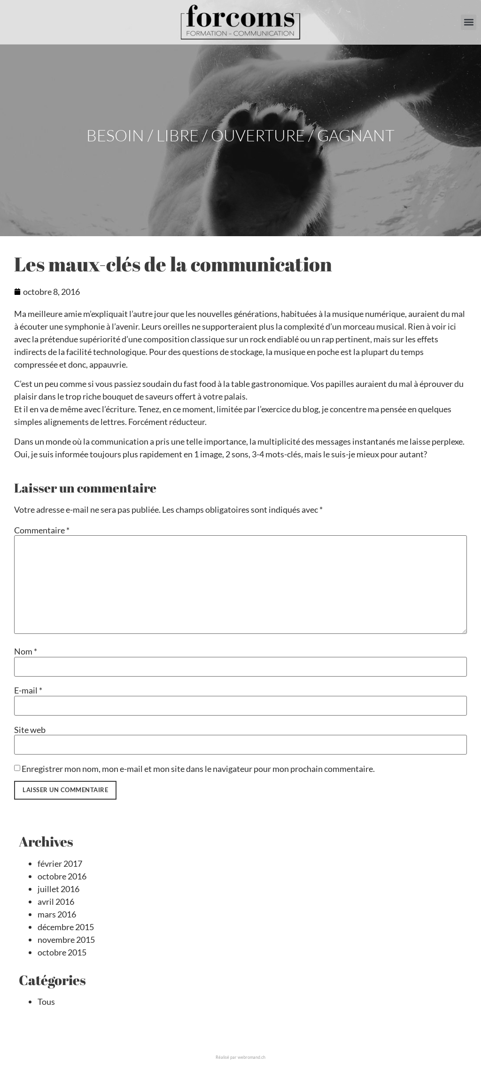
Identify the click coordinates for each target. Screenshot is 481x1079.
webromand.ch (251, 1057)
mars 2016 (57, 914)
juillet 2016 (58, 889)
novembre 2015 (66, 939)
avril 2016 (56, 901)
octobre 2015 (62, 952)
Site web (30, 729)
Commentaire (42, 530)
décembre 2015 (66, 927)
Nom (25, 651)
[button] (468, 22)
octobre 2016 (62, 876)
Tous (46, 1001)
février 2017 (60, 863)
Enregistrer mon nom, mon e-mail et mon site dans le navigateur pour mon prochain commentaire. (198, 768)
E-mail (28, 690)
